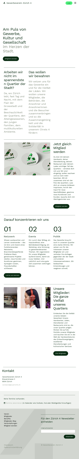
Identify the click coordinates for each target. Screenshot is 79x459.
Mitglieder (8, 416)
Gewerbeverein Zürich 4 (18, 3)
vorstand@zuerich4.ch (11, 385)
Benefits (7, 419)
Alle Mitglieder (60, 353)
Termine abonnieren (14, 403)
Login (69, 3)
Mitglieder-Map (10, 421)
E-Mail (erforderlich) (47, 428)
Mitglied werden (11, 59)
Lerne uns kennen (12, 275)
